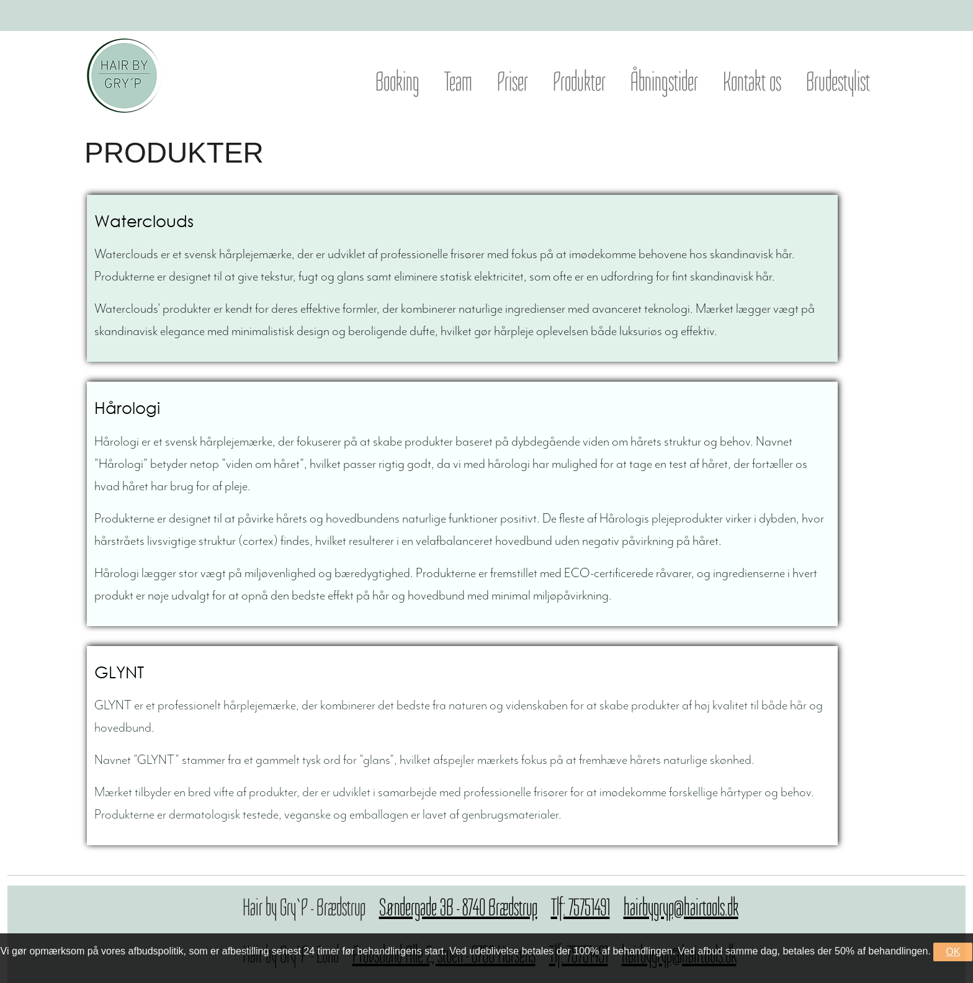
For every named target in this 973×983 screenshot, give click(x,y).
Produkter (579, 81)
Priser (512, 81)
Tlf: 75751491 (580, 907)
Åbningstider (664, 81)
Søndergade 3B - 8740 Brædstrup (458, 907)
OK (953, 951)
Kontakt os (752, 81)
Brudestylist (838, 81)
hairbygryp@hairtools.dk (681, 907)
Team (458, 81)
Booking (397, 81)
